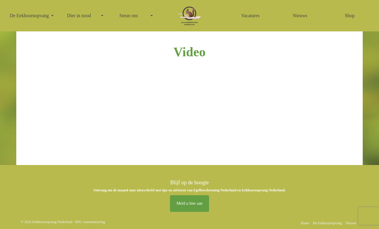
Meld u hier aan (189, 203)
